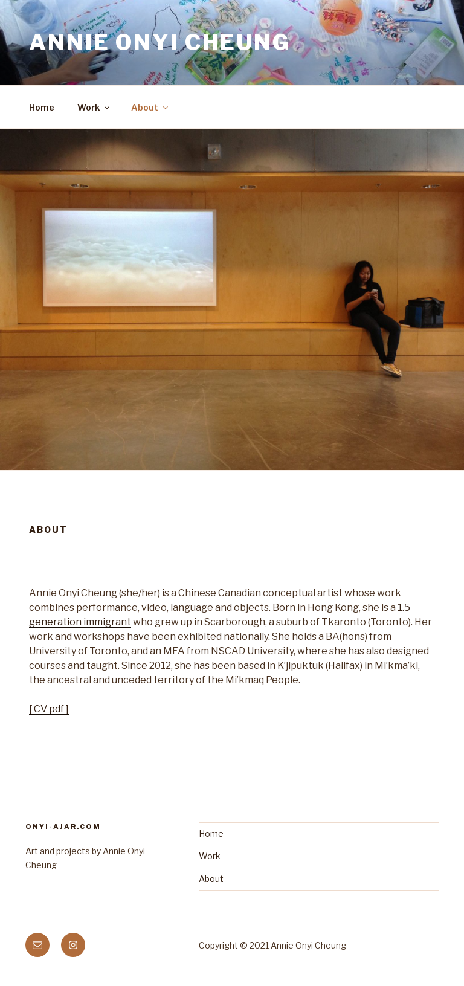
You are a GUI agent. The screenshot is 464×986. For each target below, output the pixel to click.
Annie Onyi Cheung (160, 42)
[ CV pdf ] (49, 709)
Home (41, 107)
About (150, 107)
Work (94, 107)
